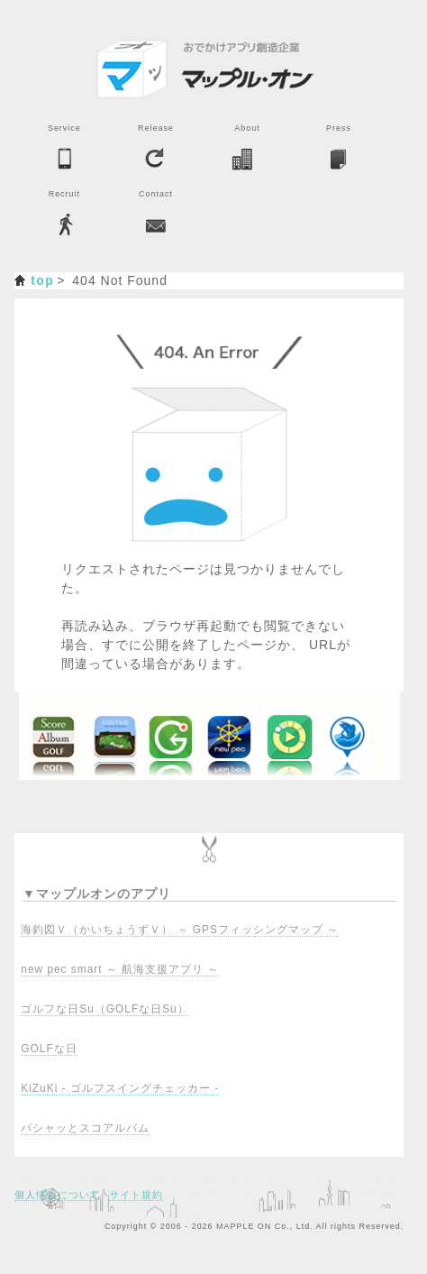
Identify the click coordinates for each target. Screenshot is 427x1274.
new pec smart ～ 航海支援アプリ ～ (120, 969)
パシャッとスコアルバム (85, 1128)
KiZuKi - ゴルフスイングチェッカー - (120, 1088)
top (42, 280)
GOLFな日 (49, 1048)
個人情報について (57, 1194)
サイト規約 (136, 1194)
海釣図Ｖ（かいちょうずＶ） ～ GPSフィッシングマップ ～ (180, 929)
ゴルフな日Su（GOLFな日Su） (104, 1009)
